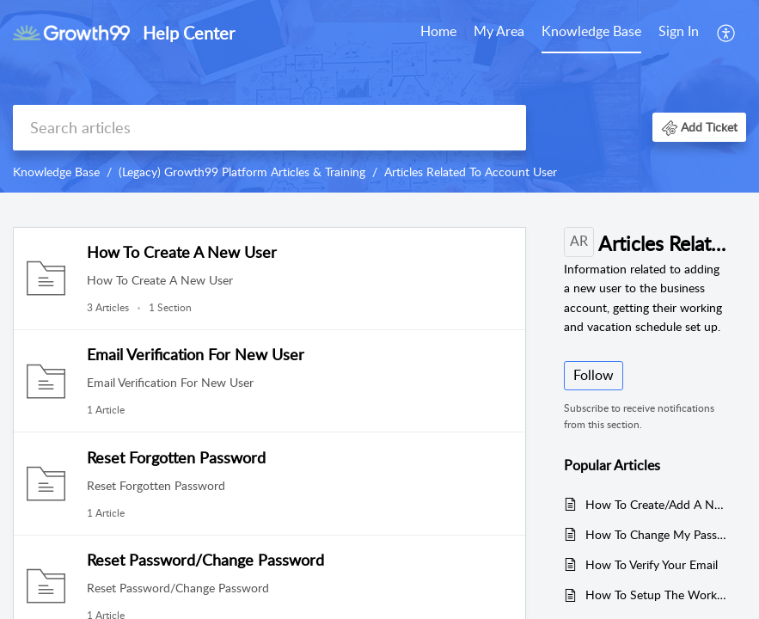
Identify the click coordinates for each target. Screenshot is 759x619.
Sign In (678, 30)
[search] (269, 127)
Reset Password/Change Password (205, 559)
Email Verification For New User (195, 354)
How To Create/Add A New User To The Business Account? (657, 504)
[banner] (379, 96)
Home (438, 30)
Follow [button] (593, 374)
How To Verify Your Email (651, 564)
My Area (499, 30)
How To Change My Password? (657, 534)
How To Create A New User (182, 251)
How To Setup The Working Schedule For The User (657, 594)
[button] (699, 127)
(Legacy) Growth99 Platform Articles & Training (242, 171)
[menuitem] (678, 32)
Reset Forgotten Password (176, 457)
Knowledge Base (591, 30)
